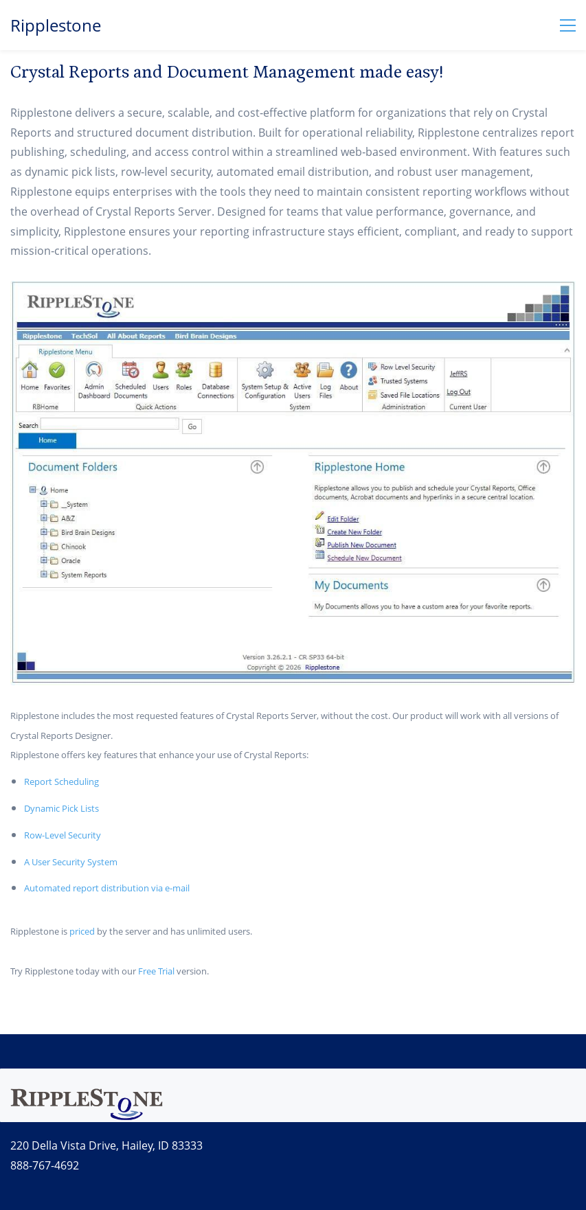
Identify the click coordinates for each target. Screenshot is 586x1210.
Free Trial (156, 971)
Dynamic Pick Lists (61, 808)
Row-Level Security (62, 835)
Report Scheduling (61, 781)
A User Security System (70, 862)
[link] (86, 1091)
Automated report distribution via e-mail (107, 888)
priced (82, 931)
